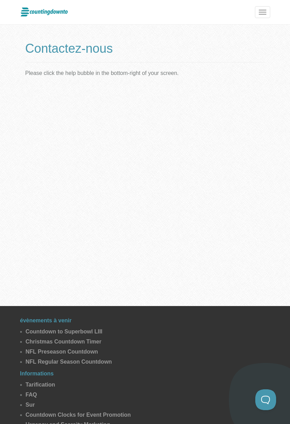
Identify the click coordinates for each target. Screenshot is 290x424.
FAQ (31, 395)
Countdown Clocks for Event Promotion (78, 415)
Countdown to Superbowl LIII (64, 331)
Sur (30, 405)
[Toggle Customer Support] (265, 399)
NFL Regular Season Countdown (69, 362)
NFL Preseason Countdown (62, 352)
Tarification (40, 385)
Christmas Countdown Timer (63, 342)
